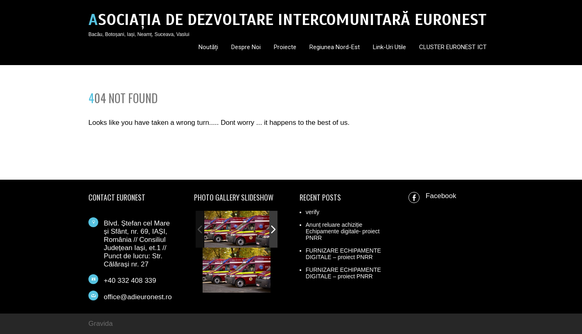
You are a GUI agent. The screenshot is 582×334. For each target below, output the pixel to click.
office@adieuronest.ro (137, 297)
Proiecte (285, 47)
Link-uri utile (389, 47)
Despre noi (246, 47)
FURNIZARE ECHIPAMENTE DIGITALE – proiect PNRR (343, 253)
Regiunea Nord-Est (334, 47)
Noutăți (208, 47)
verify (312, 212)
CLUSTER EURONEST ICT (453, 47)
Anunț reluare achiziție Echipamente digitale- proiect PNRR (343, 231)
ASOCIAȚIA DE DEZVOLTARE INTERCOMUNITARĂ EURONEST (287, 19)
